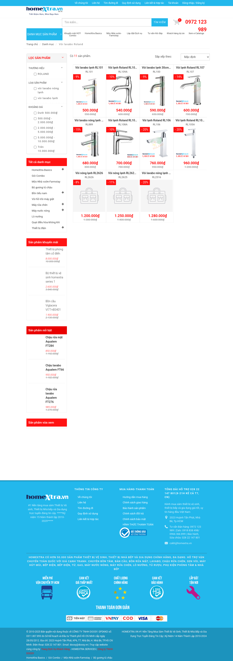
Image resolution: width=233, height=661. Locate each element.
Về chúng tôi (81, 3)
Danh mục (48, 33)
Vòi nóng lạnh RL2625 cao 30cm (128, 162)
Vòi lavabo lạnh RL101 (89, 57)
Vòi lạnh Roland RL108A (123, 110)
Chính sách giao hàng (135, 492)
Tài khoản (173, 3)
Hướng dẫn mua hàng (135, 486)
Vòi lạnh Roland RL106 (156, 110)
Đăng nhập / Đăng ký (193, 3)
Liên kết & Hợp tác (154, 3)
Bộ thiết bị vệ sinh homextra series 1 (54, 267)
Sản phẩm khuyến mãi (43, 232)
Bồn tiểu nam (39, 183)
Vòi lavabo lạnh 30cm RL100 (160, 57)
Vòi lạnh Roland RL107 (190, 57)
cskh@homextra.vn (181, 532)
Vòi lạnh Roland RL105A (191, 110)
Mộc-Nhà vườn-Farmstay (46, 171)
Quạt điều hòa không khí (46, 212)
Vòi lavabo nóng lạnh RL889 (92, 110)
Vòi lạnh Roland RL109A (123, 57)
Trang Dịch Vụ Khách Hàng (55, 638)
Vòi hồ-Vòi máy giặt (43, 188)
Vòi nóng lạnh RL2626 (89, 162)
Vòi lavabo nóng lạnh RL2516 (160, 162)
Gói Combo (38, 165)
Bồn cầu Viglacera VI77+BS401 (53, 295)
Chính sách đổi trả (133, 503)
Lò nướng (37, 206)
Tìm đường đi (111, 3)
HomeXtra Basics (42, 159)
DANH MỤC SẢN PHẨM (44, 24)
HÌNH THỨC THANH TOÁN (138, 514)
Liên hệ (96, 3)
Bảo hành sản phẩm (134, 497)
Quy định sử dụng (131, 3)
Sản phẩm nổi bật (40, 320)
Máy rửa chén (39, 194)
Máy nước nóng (41, 200)
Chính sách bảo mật (134, 508)
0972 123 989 (196, 15)
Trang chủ (32, 33)
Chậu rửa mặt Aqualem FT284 (54, 331)
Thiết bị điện (39, 217)
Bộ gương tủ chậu (42, 177)
